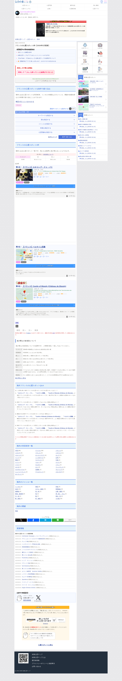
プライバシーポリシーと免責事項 (43, 663)
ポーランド (18, 474)
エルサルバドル (20, 469)
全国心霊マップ (37, 654)
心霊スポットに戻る (45, 645)
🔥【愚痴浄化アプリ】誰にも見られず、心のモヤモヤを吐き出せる (37, 61)
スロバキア (59, 472)
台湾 (57, 457)
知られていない (38, 159)
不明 (16, 450)
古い (68, 157)
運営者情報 (27, 600)
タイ (36, 467)
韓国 (16, 460)
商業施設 (58, 489)
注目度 (22, 159)
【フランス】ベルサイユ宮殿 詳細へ (45, 265)
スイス (58, 462)
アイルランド (39, 472)
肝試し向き (53, 159)
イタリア (18, 453)
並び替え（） (45, 154)
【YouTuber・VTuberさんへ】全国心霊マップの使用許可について (37, 58)
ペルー (37, 462)
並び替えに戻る (20, 378)
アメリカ (38, 450)
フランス (38, 453)
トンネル (18, 486)
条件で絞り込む (67, 137)
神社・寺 (58, 496)
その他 (58, 498)
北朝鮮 (37, 469)
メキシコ (58, 450)
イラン (58, 464)
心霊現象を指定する (45, 132)
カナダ (17, 467)
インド (17, 457)
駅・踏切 (18, 498)
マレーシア (59, 469)
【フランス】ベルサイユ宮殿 (33, 247)
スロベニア (18, 455)
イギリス (58, 453)
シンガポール (39, 457)
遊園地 (17, 491)
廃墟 (16, 511)
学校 (57, 486)
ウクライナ (38, 460)
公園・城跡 (59, 491)
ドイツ (17, 462)
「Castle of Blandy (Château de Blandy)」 (60, 393)
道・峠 (37, 491)
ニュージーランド (20, 472)
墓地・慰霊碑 (19, 493)
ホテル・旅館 (39, 489)
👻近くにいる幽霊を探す (25, 52)
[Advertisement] (45, 221)
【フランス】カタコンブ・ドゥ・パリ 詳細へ (44, 186)
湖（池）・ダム (60, 493)
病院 (36, 486)
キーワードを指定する (45, 115)
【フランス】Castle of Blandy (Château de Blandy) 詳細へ (44, 305)
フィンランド (60, 467)
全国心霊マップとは (39, 657)
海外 (54, 333)
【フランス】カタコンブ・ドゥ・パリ (37, 167)
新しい (53, 157)
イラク (17, 464)
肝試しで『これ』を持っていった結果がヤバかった (35, 72)
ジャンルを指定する (45, 124)
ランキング (23, 157)
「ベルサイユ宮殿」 (40, 393)
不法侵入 (28, 333)
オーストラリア (40, 455)
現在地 (68, 159)
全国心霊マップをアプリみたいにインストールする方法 (33, 55)
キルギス (38, 464)
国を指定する (45, 119)
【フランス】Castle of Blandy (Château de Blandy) (44, 286)
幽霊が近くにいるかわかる (25, 101)
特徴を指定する (45, 128)
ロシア (58, 455)
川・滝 (17, 496)
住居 (16, 489)
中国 (57, 460)
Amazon (45, 620)
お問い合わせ (36, 666)
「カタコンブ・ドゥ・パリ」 (25, 393)
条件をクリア (52, 137)
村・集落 (38, 498)
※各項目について (48, 154)
